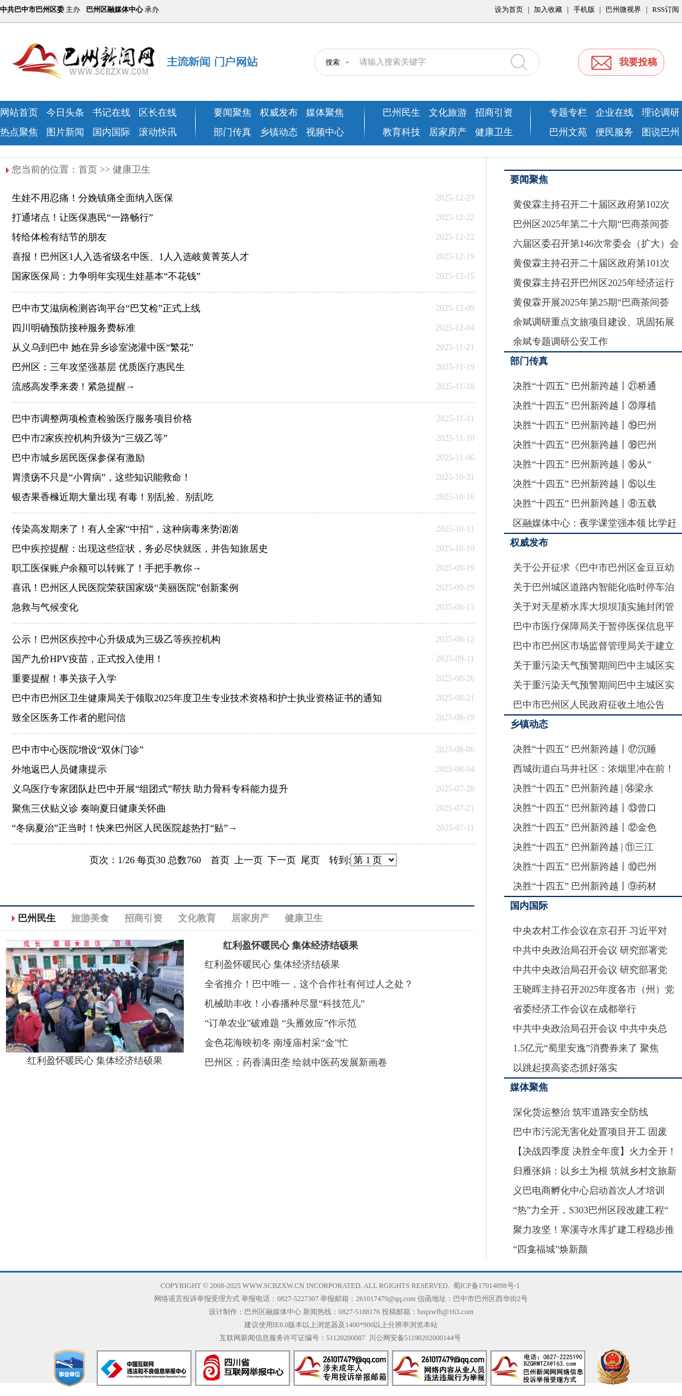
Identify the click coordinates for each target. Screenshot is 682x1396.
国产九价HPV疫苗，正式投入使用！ (88, 659)
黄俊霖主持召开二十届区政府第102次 (591, 204)
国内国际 (111, 132)
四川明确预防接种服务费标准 (73, 328)
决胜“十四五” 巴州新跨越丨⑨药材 (584, 886)
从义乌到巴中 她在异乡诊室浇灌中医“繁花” (102, 347)
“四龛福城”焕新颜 (550, 1249)
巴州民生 (401, 112)
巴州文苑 (568, 132)
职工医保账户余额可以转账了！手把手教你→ (107, 568)
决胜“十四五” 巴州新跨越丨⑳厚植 (584, 405)
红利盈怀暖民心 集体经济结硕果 (94, 1060)
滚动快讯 (158, 132)
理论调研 (661, 112)
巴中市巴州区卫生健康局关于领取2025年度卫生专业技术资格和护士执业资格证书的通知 (197, 698)
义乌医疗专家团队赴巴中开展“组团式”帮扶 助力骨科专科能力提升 (150, 789)
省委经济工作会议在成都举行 (574, 1009)
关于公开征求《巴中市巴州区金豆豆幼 (593, 567)
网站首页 (19, 112)
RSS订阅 (665, 9)
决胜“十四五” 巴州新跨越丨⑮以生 (584, 484)
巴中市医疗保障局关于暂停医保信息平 (593, 626)
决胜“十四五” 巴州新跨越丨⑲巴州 (584, 425)
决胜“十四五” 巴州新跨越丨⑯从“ (582, 464)
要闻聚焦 (232, 112)
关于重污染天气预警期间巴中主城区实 (593, 665)
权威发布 (279, 112)
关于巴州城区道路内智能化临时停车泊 (593, 587)
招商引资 (494, 112)
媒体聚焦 (325, 112)
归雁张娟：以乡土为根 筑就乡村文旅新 (595, 1171)
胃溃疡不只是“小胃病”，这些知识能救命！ (101, 477)
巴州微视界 (623, 9)
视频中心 (325, 132)
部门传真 (232, 132)
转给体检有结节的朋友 (59, 237)
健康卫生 (494, 132)
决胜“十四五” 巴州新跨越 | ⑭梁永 (583, 788)
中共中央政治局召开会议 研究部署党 (590, 950)
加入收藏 (548, 9)
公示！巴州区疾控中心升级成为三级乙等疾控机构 (116, 639)
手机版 (584, 9)
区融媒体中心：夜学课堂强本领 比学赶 (595, 523)
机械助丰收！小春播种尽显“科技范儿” (285, 1003)
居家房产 (448, 132)
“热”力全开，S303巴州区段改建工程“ (590, 1210)
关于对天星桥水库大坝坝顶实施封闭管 (593, 607)
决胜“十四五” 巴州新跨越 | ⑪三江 (583, 847)
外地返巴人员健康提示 (59, 769)
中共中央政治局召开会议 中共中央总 (590, 1028)
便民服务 (614, 132)
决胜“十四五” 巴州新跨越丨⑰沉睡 (584, 749)
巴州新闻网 (145, 62)
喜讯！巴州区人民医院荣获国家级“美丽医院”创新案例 (125, 588)
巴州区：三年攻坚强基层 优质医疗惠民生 (98, 367)
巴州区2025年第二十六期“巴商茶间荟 (591, 224)
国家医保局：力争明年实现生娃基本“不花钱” (106, 276)
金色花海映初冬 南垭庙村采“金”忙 (276, 1043)
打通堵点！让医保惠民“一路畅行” (82, 217)
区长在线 (158, 112)
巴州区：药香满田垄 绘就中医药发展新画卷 (296, 1062)
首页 (87, 169)
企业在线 (614, 112)
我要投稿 (638, 62)
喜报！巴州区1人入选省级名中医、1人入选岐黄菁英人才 (130, 257)
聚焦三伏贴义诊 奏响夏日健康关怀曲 (89, 808)
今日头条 (65, 112)
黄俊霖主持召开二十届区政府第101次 (591, 263)
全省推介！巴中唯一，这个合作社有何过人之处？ (309, 984)
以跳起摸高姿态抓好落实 (565, 1068)
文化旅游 (448, 112)
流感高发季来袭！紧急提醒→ (73, 386)
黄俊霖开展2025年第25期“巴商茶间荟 (591, 302)
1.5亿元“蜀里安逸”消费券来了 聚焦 (586, 1048)
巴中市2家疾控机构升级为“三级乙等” (89, 438)
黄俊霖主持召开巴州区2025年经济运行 (593, 283)
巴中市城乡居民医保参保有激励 (78, 458)
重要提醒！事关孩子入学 (64, 678)
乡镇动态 (279, 132)
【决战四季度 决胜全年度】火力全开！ (595, 1151)
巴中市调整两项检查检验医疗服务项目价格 (102, 419)
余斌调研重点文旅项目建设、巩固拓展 (593, 322)
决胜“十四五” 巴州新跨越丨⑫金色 (584, 827)
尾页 (310, 860)
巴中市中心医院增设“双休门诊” (78, 750)
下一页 (281, 860)
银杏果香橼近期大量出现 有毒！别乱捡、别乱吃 (112, 497)
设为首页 (509, 9)
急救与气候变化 (45, 607)
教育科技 (401, 132)
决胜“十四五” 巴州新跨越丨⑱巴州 (584, 445)
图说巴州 (661, 132)
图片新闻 (65, 132)
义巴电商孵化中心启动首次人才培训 (589, 1190)
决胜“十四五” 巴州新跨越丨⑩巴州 (584, 866)
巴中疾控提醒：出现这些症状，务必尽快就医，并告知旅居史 (140, 548)
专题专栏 (568, 112)
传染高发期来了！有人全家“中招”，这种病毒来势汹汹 (125, 529)
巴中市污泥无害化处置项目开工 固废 (590, 1132)
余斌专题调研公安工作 (560, 341)
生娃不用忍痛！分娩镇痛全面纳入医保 (92, 198)
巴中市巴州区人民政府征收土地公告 (589, 704)
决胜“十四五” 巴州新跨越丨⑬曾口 (584, 808)
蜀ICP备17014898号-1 (486, 1285)
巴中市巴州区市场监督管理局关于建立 (593, 646)
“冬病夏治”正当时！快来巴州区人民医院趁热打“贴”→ (124, 828)
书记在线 (111, 112)
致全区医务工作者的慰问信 (69, 718)
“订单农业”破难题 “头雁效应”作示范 (280, 1023)
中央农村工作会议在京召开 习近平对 (590, 931)
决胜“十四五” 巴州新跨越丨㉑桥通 (584, 386)
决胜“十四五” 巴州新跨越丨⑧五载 (584, 503)
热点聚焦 (19, 132)
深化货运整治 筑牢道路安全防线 (580, 1112)
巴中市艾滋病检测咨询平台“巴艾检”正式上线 (106, 308)
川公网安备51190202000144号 (415, 1338)
